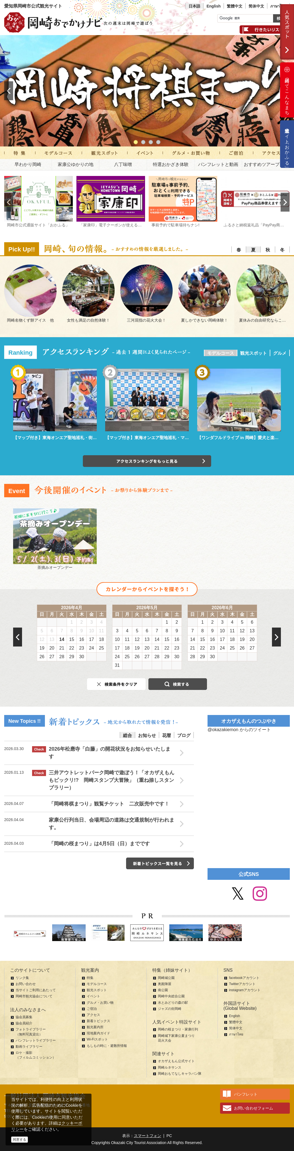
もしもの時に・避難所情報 (107, 1046)
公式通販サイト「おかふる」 (287, 144)
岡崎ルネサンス (169, 1067)
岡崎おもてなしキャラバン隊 (179, 1074)
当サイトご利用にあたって (36, 990)
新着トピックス (98, 1021)
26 (41, 656)
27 (51, 656)
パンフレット (245, 1094)
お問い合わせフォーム (253, 1108)
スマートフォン (147, 1135)
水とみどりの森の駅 (173, 1003)
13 (51, 639)
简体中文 (256, 6)
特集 (90, 978)
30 (81, 656)
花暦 (166, 735)
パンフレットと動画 (218, 164)
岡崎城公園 (166, 978)
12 (41, 639)
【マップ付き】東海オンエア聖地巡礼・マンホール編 (155, 437)
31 (117, 665)
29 (71, 656)
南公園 (163, 990)
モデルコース (220, 353)
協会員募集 (24, 1017)
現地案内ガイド (98, 1033)
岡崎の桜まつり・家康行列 (178, 1029)
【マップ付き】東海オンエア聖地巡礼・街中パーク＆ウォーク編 (73, 437)
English (213, 6)
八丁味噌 (123, 164)
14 (61, 639)
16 (81, 639)
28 (61, 656)
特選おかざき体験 (171, 164)
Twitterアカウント (242, 984)
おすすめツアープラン (266, 164)
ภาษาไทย (278, 6)
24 (91, 648)
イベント (93, 996)
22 (71, 648)
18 (101, 639)
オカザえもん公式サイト (176, 1061)
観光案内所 (95, 1027)
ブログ (184, 735)
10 (91, 630)
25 (101, 648)
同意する (19, 1140)
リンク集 (22, 978)
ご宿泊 (92, 1009)
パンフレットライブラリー (36, 1040)
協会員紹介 (24, 1023)
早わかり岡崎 (28, 164)
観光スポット (253, 353)
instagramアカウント (245, 990)
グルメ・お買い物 (100, 1003)
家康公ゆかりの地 (75, 164)
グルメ (279, 353)
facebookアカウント (244, 978)
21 (61, 648)
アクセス (93, 1015)
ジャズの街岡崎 (169, 1009)
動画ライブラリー (29, 1047)
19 (41, 648)
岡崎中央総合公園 (171, 996)
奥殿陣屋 (164, 984)
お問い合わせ (26, 984)
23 (81, 648)
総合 (127, 735)
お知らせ (147, 735)
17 (91, 639)
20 (51, 648)
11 (101, 630)
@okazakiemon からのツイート (239, 729)
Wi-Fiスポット (97, 1039)
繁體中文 (234, 6)
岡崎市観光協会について (34, 996)
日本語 (194, 6)
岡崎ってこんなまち (287, 90)
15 (71, 639)
